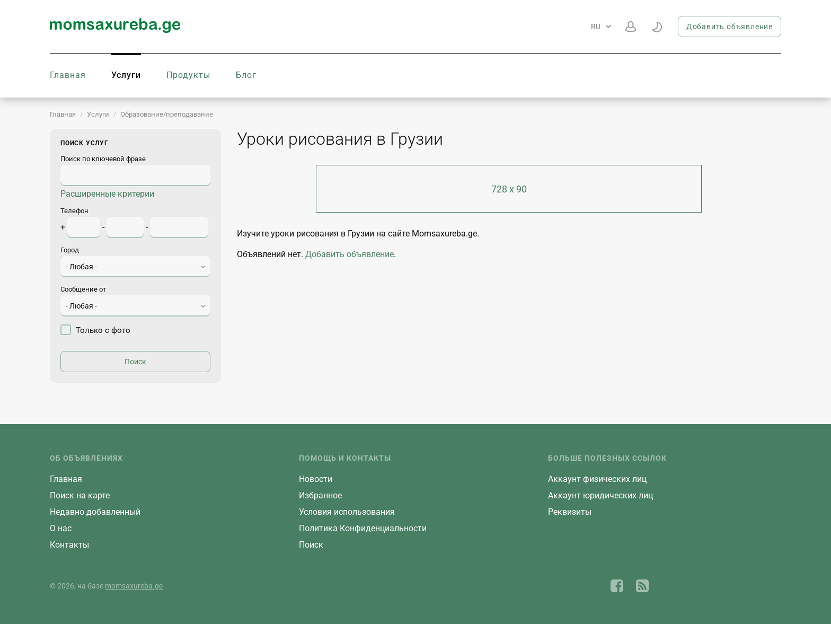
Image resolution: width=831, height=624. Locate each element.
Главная (68, 75)
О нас (61, 528)
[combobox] (135, 266)
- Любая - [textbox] (81, 266)
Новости (315, 479)
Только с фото (95, 329)
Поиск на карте (80, 495)
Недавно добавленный (95, 512)
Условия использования (347, 512)
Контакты (69, 545)
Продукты (188, 75)
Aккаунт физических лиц (597, 479)
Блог (246, 75)
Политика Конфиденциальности (363, 528)
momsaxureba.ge (134, 586)
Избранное (320, 495)
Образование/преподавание (166, 114)
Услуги (126, 75)
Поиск (311, 545)
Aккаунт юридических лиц (600, 495)
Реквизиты (569, 512)
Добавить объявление (729, 26)
